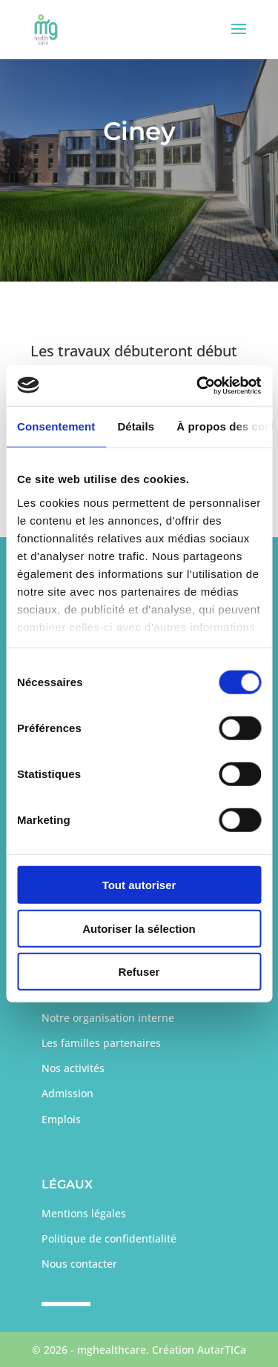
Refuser (139, 971)
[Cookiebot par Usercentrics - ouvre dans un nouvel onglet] (198, 385)
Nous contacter (79, 1264)
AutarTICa (221, 1350)
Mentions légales (84, 1213)
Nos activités (73, 1068)
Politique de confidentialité (109, 1238)
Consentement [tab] (56, 426)
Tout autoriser (139, 885)
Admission (67, 1093)
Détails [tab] (135, 426)
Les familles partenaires (101, 1043)
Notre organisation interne (108, 1018)
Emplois (61, 1119)
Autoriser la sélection (139, 928)
